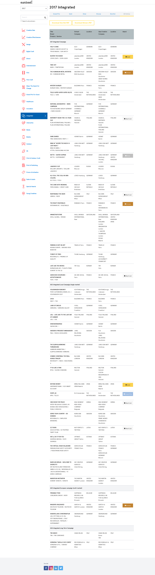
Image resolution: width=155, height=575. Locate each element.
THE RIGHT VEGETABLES (57, 203)
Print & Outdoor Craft (33, 158)
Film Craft (29, 80)
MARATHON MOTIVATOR (57, 478)
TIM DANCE (53, 533)
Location (89, 32)
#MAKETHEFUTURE (56, 215)
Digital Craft (30, 51)
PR (27, 151)
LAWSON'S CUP (55, 166)
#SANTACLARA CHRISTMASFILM (60, 514)
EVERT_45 (53, 393)
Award (124, 32)
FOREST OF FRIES (55, 254)
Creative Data (30, 30)
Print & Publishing (32, 165)
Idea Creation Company (102, 33)
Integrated (29, 116)
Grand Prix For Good (32, 94)
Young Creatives (31, 193)
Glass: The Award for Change (32, 87)
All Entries (127, 14)
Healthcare (29, 101)
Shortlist (112, 14)
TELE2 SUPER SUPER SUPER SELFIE (61, 92)
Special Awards (31, 186)
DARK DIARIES (54, 136)
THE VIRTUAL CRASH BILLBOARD (60, 446)
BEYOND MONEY (55, 384)
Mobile (28, 137)
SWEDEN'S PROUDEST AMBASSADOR (61, 331)
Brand (52, 34)
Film (27, 73)
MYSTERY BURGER (55, 85)
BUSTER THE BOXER (56, 56)
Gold (70, 14)
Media (28, 130)
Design (28, 44)
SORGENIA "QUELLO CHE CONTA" (60, 542)
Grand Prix (56, 14)
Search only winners (28, 21)
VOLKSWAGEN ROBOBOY (58, 289)
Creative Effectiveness (33, 37)
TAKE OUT (53, 65)
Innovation (29, 109)
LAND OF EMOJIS (55, 305)
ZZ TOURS (53, 427)
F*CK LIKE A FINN (55, 368)
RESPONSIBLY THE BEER (57, 194)
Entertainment (31, 66)
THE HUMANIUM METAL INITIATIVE (60, 72)
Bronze (98, 14)
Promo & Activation (32, 172)
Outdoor (29, 144)
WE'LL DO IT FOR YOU (57, 437)
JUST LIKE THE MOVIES (57, 266)
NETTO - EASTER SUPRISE (58, 155)
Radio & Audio (30, 179)
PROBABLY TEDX (55, 493)
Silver (84, 14)
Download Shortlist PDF (60, 23)
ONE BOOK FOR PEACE (57, 402)
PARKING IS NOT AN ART (57, 245)
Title (51, 32)
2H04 (52, 299)
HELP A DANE (54, 47)
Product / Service (55, 36)
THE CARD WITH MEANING (58, 185)
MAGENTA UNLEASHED (57, 504)
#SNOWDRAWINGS (56, 324)
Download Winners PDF (83, 23)
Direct (28, 58)
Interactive (29, 123)
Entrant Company (77, 33)
